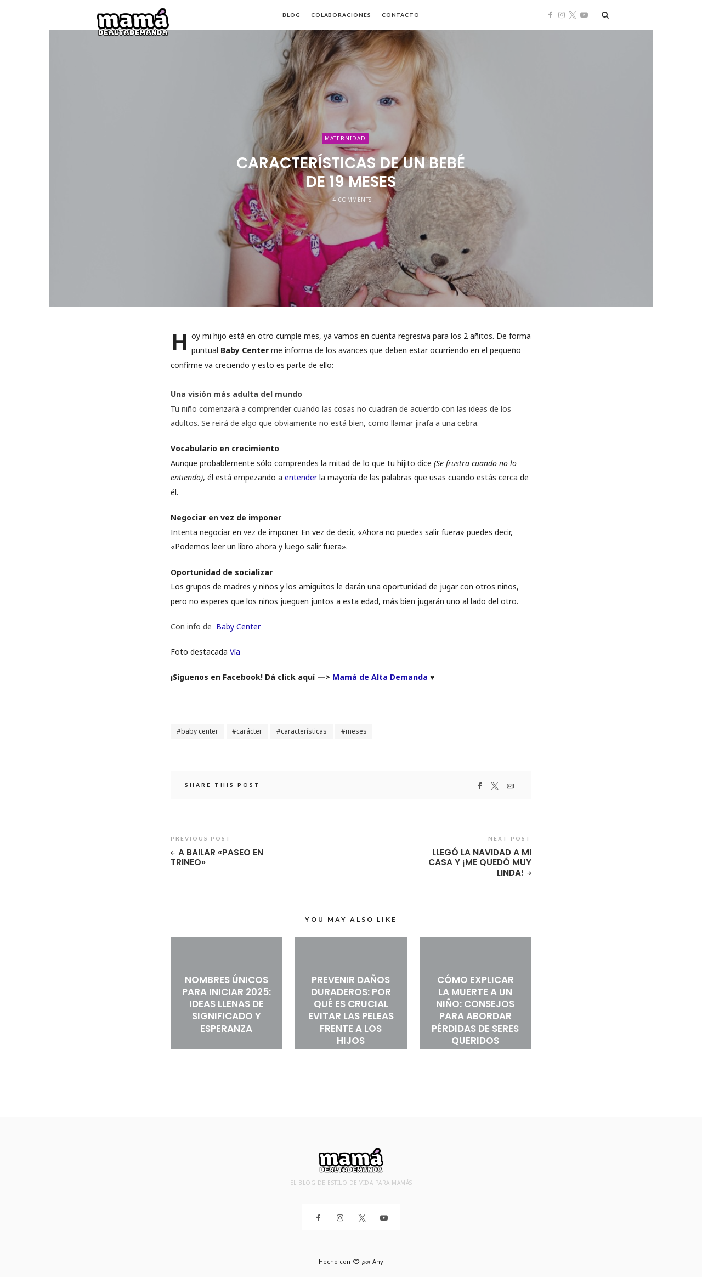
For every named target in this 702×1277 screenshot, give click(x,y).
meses (356, 731)
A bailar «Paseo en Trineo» (217, 858)
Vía (234, 651)
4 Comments (352, 199)
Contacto (401, 15)
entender (301, 477)
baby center (199, 731)
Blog (291, 15)
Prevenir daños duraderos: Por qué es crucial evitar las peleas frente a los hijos (351, 1011)
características (304, 731)
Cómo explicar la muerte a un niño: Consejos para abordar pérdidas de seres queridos (475, 1011)
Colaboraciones (341, 15)
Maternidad (345, 137)
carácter (249, 731)
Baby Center (238, 626)
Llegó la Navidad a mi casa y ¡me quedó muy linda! (479, 863)
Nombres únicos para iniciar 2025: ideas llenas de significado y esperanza (226, 1005)
